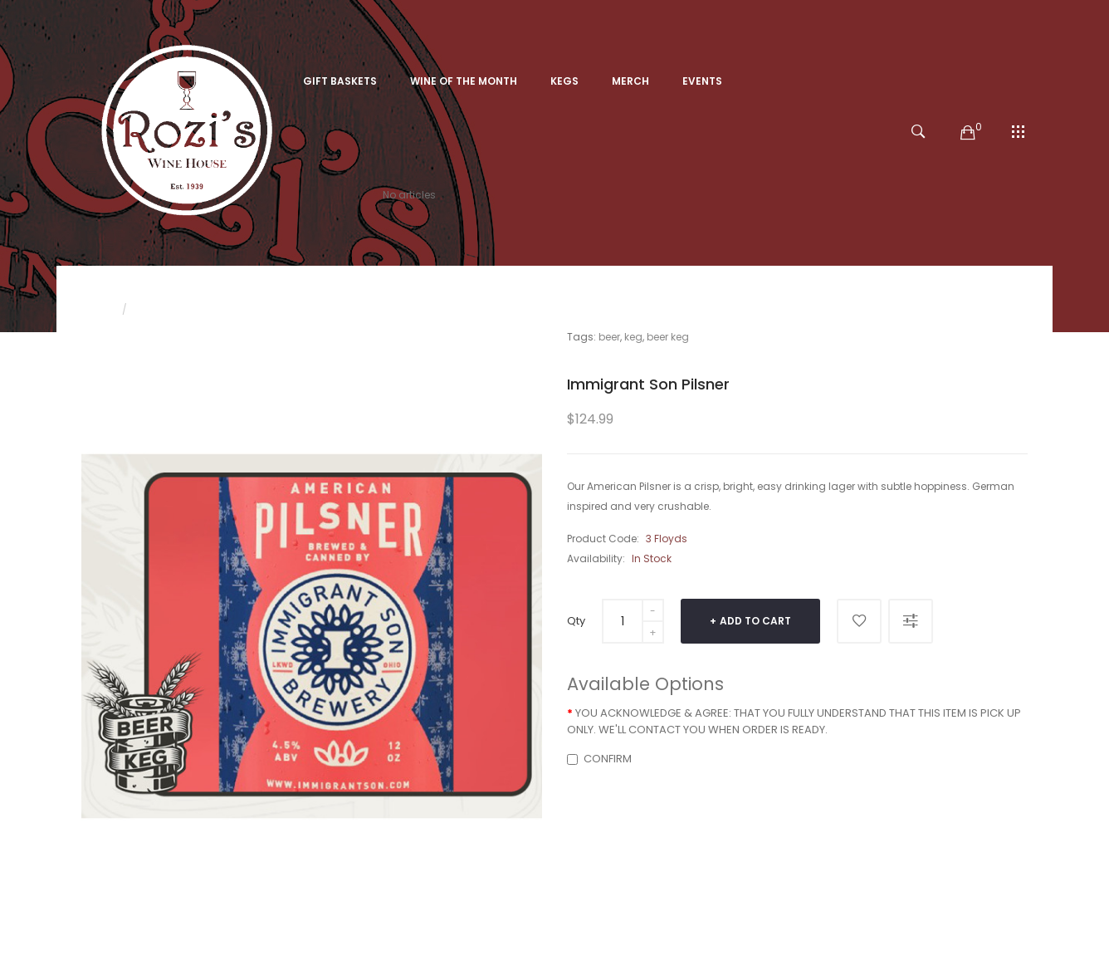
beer (609, 337)
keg (633, 337)
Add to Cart (755, 621)
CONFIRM (599, 759)
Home (96, 309)
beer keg (668, 337)
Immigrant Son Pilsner (193, 309)
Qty (576, 621)
